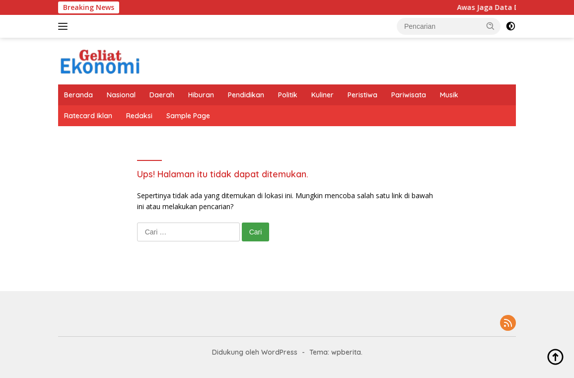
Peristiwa (362, 94)
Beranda (78, 94)
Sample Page (188, 115)
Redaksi (139, 115)
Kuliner (322, 94)
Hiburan (201, 94)
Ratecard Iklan (88, 115)
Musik (449, 94)
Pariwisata (408, 94)
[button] (491, 26)
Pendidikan (246, 94)
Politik (287, 94)
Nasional (121, 94)
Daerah (161, 94)
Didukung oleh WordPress (254, 352)
